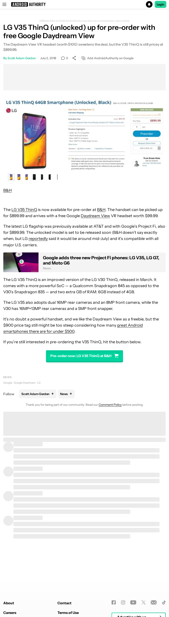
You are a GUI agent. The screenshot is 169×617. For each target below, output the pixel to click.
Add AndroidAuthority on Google (107, 58)
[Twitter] (143, 602)
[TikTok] (164, 602)
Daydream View (95, 215)
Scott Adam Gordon (21, 58)
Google (7, 382)
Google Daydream (24, 382)
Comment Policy (110, 405)
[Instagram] (123, 602)
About (8, 603)
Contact (64, 603)
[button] (84, 4)
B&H (7, 190)
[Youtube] (133, 602)
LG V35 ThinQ (24, 209)
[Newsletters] (154, 602)
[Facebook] (114, 602)
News (7, 377)
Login (161, 4)
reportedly (38, 238)
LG (38, 382)
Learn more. (122, 21)
